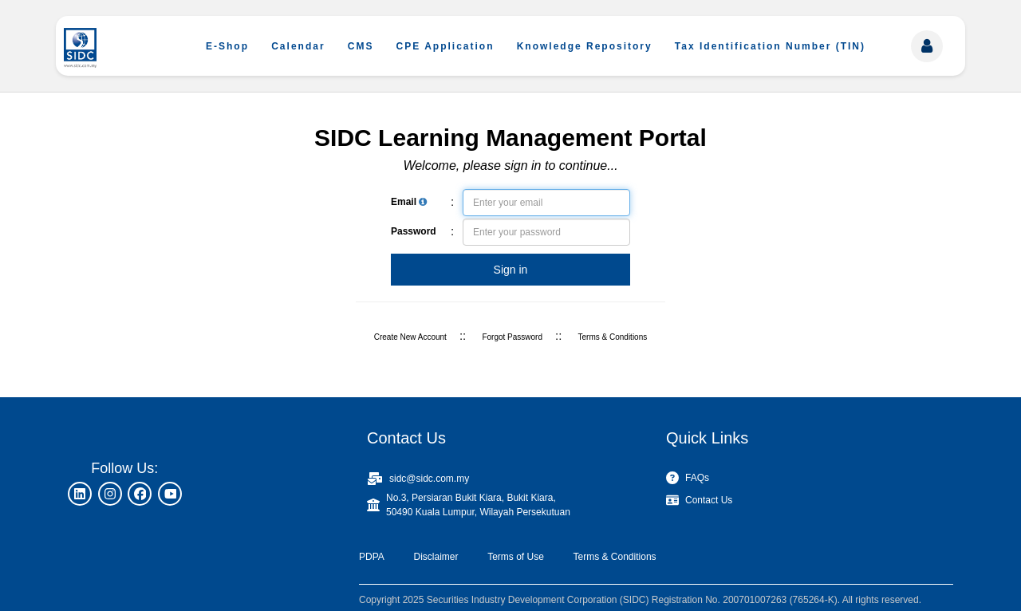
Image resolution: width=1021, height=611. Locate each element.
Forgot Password (512, 337)
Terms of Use (515, 556)
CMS (361, 46)
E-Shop (227, 46)
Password (413, 231)
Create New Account (410, 337)
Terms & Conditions (613, 337)
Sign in (511, 269)
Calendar (298, 46)
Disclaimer (435, 556)
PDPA (371, 556)
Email (409, 201)
